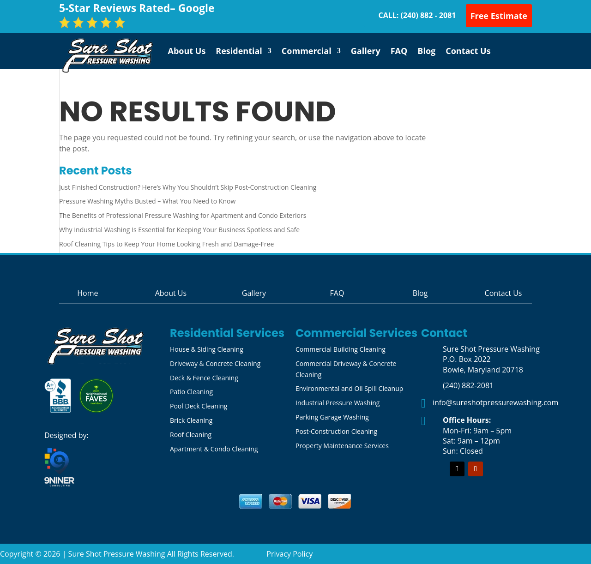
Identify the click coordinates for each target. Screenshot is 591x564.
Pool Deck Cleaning (198, 406)
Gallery (365, 50)
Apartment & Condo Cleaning (214, 448)
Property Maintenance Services (342, 445)
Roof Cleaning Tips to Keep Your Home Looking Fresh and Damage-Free (166, 244)
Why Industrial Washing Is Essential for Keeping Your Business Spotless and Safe (179, 229)
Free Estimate (498, 15)
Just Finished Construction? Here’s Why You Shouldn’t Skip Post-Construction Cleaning (187, 187)
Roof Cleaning (190, 434)
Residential (239, 50)
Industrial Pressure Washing (338, 402)
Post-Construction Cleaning (336, 431)
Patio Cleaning (191, 391)
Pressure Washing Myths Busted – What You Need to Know (147, 201)
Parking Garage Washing (332, 417)
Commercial (307, 50)
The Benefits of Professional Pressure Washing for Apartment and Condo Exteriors (182, 215)
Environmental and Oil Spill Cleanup (349, 388)
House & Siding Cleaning (206, 349)
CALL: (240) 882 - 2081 (417, 15)
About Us (187, 50)
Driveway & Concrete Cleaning (215, 363)
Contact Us (468, 50)
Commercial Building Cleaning (341, 349)
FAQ (399, 50)
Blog (426, 50)
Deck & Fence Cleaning (204, 377)
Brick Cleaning (191, 420)
